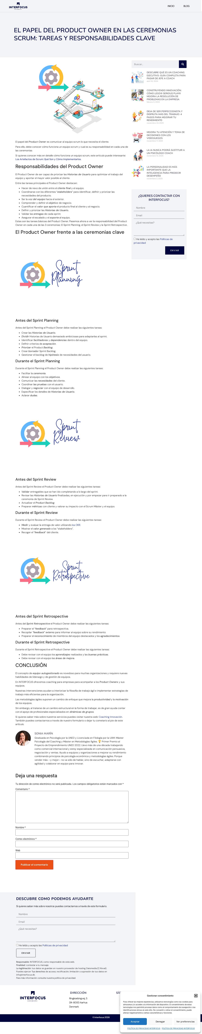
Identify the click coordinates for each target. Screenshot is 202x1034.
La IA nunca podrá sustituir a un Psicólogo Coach (166, 152)
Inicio (171, 6)
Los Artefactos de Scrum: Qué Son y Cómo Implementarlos (48, 159)
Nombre (20, 827)
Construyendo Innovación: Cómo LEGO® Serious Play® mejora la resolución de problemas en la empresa (164, 95)
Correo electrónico (26, 839)
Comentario (22, 789)
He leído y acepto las (43, 945)
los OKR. (76, 525)
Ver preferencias (185, 1021)
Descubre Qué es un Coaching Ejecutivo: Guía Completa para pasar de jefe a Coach (166, 75)
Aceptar (135, 1021)
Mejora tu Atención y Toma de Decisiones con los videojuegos (166, 135)
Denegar (160, 1021)
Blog (186, 6)
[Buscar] (183, 64)
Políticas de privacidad (55, 945)
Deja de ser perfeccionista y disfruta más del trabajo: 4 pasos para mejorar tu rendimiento (164, 116)
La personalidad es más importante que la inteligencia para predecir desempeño (164, 171)
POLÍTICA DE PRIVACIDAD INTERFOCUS (143, 1028)
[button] (195, 995)
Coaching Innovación (110, 716)
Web (17, 850)
